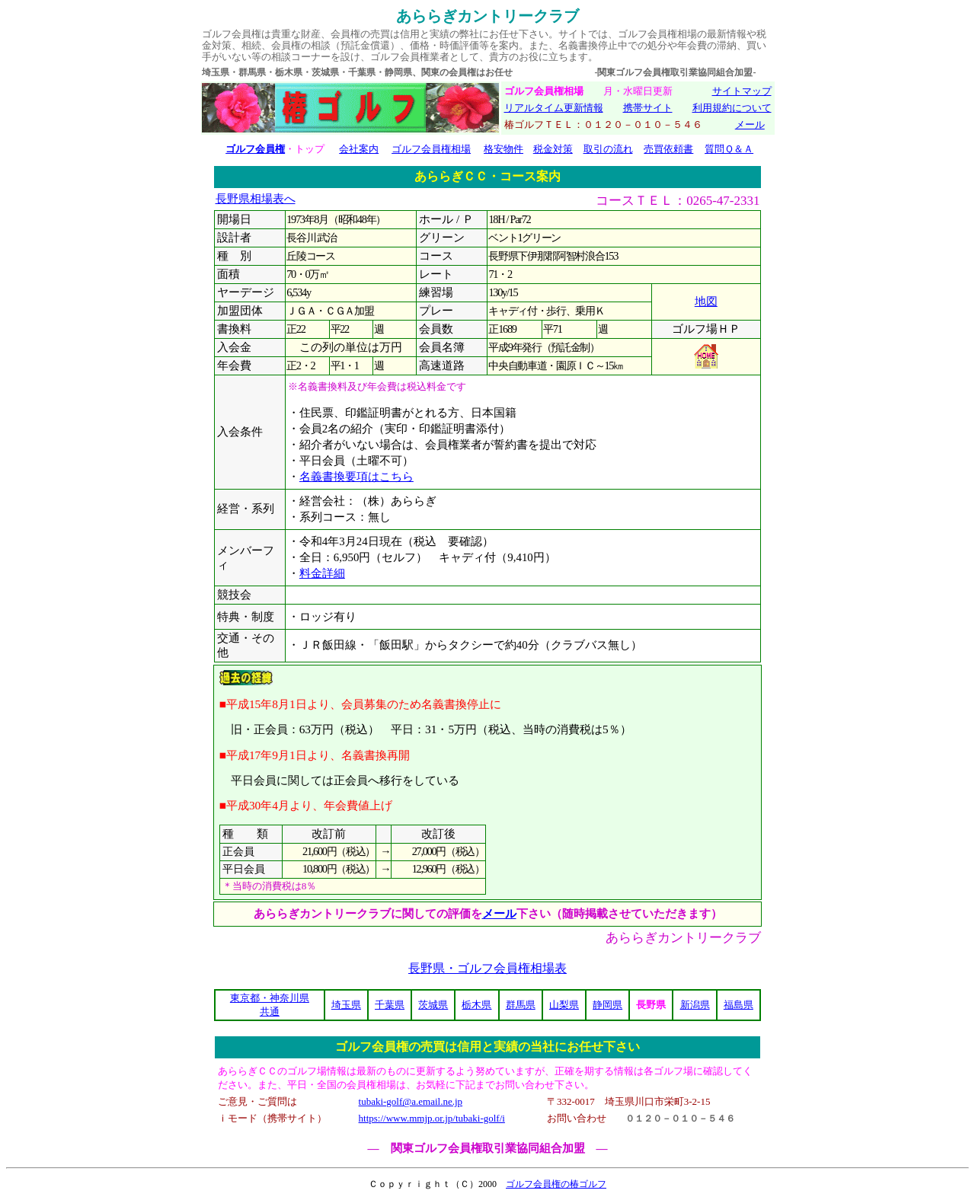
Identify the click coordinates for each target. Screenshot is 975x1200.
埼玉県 (346, 1004)
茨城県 (433, 1004)
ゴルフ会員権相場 (431, 149)
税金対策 (553, 149)
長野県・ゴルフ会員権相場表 (487, 968)
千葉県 (389, 1004)
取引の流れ (608, 149)
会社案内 (359, 149)
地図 (706, 301)
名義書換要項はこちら (356, 477)
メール (750, 124)
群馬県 (520, 1004)
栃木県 (476, 1004)
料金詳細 (322, 573)
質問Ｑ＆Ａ (729, 149)
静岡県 (607, 1004)
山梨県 (564, 1004)
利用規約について (732, 107)
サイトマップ (742, 91)
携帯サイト (648, 107)
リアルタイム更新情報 (553, 107)
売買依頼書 (668, 149)
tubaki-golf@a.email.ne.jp (411, 1101)
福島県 (738, 1004)
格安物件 (503, 149)
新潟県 (695, 1004)
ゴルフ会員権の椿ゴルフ (556, 1184)
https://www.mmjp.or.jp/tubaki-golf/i (432, 1118)
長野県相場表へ (256, 199)
